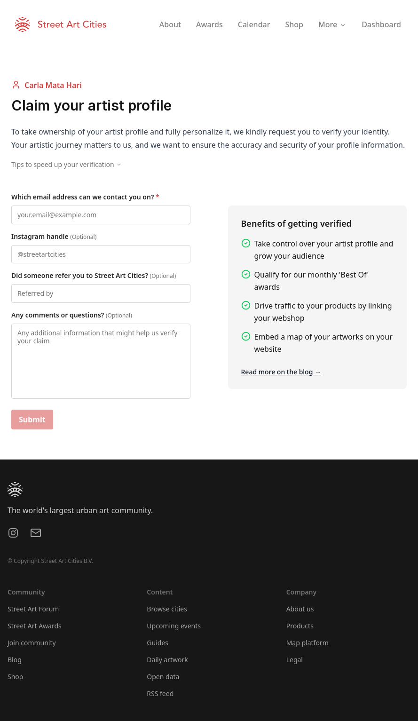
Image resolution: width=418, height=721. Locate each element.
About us (300, 608)
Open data (163, 676)
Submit (32, 419)
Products (300, 625)
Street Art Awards (35, 625)
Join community (32, 642)
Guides (157, 642)
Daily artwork (167, 659)
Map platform (307, 642)
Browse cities (167, 608)
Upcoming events (174, 625)
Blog (15, 659)
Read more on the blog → (281, 371)
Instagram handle (53, 236)
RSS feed (160, 693)
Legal (294, 659)
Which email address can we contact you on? (85, 196)
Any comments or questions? (71, 314)
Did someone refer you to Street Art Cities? (93, 275)
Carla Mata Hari (46, 84)
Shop (15, 676)
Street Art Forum (33, 608)
